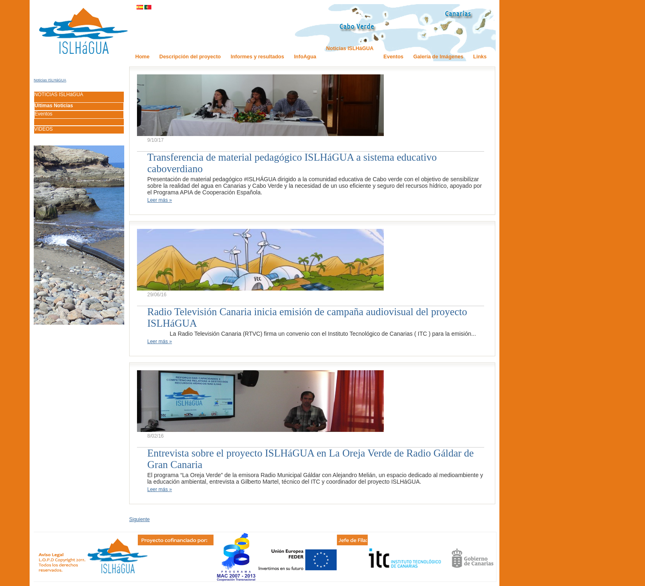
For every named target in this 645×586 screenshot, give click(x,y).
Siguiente (139, 519)
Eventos (43, 114)
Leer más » (159, 200)
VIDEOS (43, 129)
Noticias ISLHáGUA (50, 80)
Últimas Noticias (54, 105)
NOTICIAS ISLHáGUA (58, 94)
